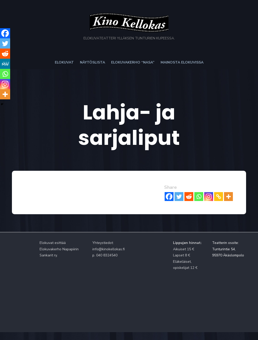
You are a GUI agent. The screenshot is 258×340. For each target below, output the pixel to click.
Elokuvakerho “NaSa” (132, 68)
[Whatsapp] (205, 176)
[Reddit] (195, 176)
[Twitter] (185, 176)
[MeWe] (5, 64)
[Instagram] (215, 176)
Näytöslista (92, 68)
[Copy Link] (225, 176)
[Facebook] (175, 176)
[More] (235, 176)
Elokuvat (64, 68)
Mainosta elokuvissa (182, 68)
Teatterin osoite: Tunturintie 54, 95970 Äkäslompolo (234, 229)
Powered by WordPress (200, 322)
